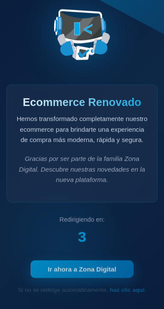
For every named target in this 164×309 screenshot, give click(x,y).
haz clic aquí (127, 290)
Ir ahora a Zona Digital (82, 270)
